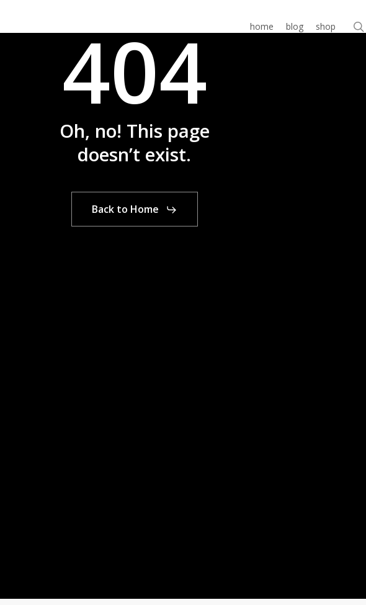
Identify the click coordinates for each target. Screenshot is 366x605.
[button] (134, 210)
